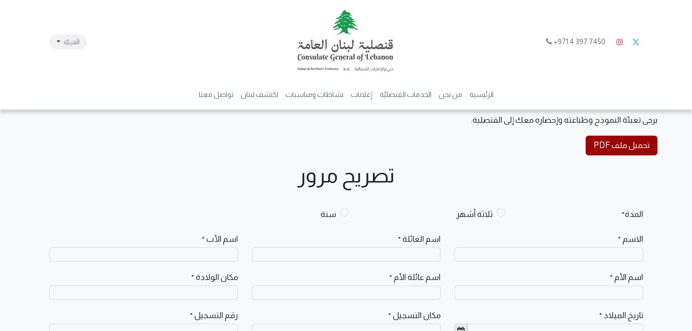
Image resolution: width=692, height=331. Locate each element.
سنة (328, 214)
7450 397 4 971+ (576, 42)
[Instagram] (619, 41)
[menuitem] (481, 95)
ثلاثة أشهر (474, 214)
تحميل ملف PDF (621, 145)
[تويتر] (635, 41)
